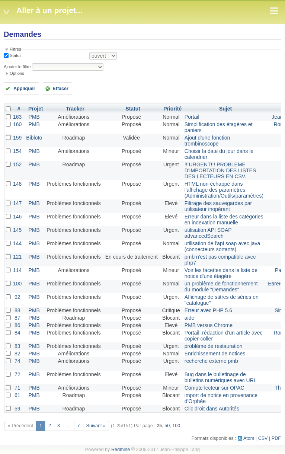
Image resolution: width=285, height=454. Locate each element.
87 (17, 318)
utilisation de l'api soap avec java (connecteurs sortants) (222, 246)
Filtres (15, 49)
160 (17, 124)
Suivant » (96, 425)
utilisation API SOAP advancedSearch (208, 233)
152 (17, 164)
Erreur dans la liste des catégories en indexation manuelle (224, 220)
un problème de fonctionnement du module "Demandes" (221, 286)
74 (17, 361)
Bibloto (34, 138)
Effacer (60, 88)
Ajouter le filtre (17, 66)
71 (17, 388)
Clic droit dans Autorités (212, 409)
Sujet (225, 109)
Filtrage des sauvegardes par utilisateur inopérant (218, 206)
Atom (248, 438)
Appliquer (24, 88)
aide (189, 318)
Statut (15, 55)
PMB (34, 117)
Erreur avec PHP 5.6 (208, 310)
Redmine (120, 449)
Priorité (172, 109)
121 (17, 257)
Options (17, 73)
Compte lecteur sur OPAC (214, 388)
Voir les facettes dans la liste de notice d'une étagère (221, 273)
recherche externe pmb (211, 361)
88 (17, 310)
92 (17, 297)
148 (17, 184)
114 (17, 270)
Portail (192, 117)
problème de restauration (214, 346)
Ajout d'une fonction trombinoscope (207, 141)
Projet (35, 109)
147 (17, 203)
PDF (276, 438)
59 (17, 409)
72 (17, 374)
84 (17, 333)
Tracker (75, 109)
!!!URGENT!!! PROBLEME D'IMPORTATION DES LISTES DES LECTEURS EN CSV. (220, 170)
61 (17, 395)
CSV (263, 438)
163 (17, 117)
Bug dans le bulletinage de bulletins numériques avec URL (221, 377)
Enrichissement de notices (215, 354)
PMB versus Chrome (209, 325)
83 (17, 346)
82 (17, 354)
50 (167, 425)
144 (17, 243)
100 (17, 284)
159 (17, 138)
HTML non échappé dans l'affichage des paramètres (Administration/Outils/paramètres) (224, 190)
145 (17, 230)
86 (17, 325)
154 (17, 151)
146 (17, 217)
